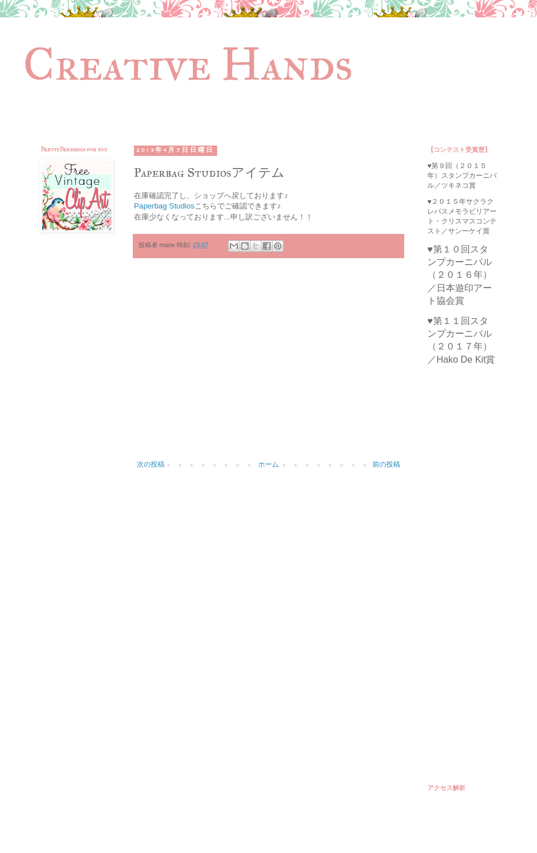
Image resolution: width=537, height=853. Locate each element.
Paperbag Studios (164, 206)
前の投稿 (386, 464)
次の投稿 (151, 464)
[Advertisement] (268, 365)
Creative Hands (188, 64)
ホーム (268, 464)
